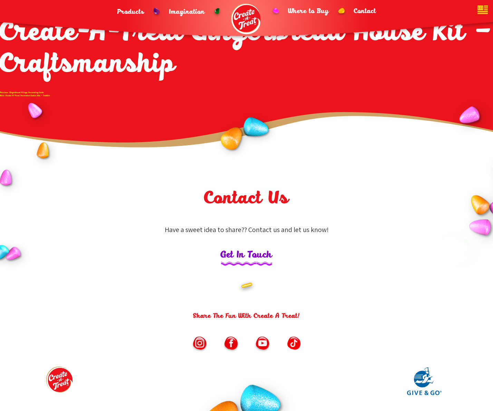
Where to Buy (308, 11)
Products (130, 12)
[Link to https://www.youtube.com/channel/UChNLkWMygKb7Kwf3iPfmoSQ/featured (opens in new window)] (262, 344)
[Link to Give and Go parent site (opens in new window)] (424, 393)
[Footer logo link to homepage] (60, 382)
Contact (365, 11)
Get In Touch (246, 255)
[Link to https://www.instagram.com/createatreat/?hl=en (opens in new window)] (199, 344)
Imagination (187, 12)
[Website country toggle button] (483, 10)
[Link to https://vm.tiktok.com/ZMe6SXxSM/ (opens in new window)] (293, 344)
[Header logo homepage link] (246, 18)
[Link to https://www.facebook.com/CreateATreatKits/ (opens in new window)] (231, 344)
